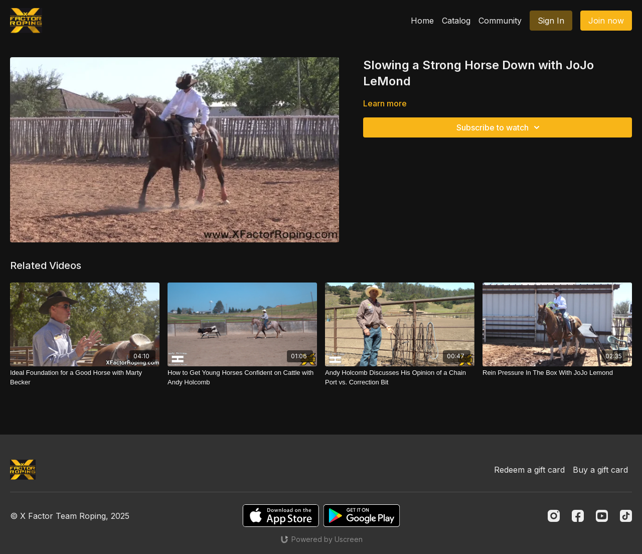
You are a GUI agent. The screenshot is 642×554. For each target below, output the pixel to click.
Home (422, 21)
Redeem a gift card (529, 470)
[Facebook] (578, 516)
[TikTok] (626, 516)
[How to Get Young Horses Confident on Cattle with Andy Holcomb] (242, 377)
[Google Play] (361, 515)
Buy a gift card (600, 470)
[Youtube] (602, 516)
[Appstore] (280, 515)
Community (500, 21)
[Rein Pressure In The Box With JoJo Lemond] (557, 373)
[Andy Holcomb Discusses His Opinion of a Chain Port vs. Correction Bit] (399, 377)
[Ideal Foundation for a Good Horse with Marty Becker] (84, 377)
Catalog (456, 21)
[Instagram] (554, 516)
